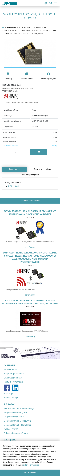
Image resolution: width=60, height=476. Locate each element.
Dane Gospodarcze (13, 378)
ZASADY (9, 404)
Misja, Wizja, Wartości (14, 374)
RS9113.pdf (13, 186)
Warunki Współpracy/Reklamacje (19, 408)
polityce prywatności (31, 465)
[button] (8, 76)
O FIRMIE (9, 365)
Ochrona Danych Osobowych (17, 421)
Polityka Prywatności (13, 382)
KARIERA (10, 440)
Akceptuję (30, 473)
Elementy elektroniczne (18, 28)
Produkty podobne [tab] (42, 169)
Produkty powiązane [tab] (30, 175)
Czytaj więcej (30, 247)
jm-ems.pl (8, 393)
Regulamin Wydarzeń (14, 417)
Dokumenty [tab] (14, 169)
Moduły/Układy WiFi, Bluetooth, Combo (39, 31)
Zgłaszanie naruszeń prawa (16, 433)
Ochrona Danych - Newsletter (17, 425)
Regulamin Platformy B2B (15, 413)
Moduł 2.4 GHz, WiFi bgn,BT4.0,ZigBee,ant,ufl (25, 34)
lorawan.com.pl (11, 398)
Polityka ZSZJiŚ (11, 429)
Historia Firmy (10, 369)
